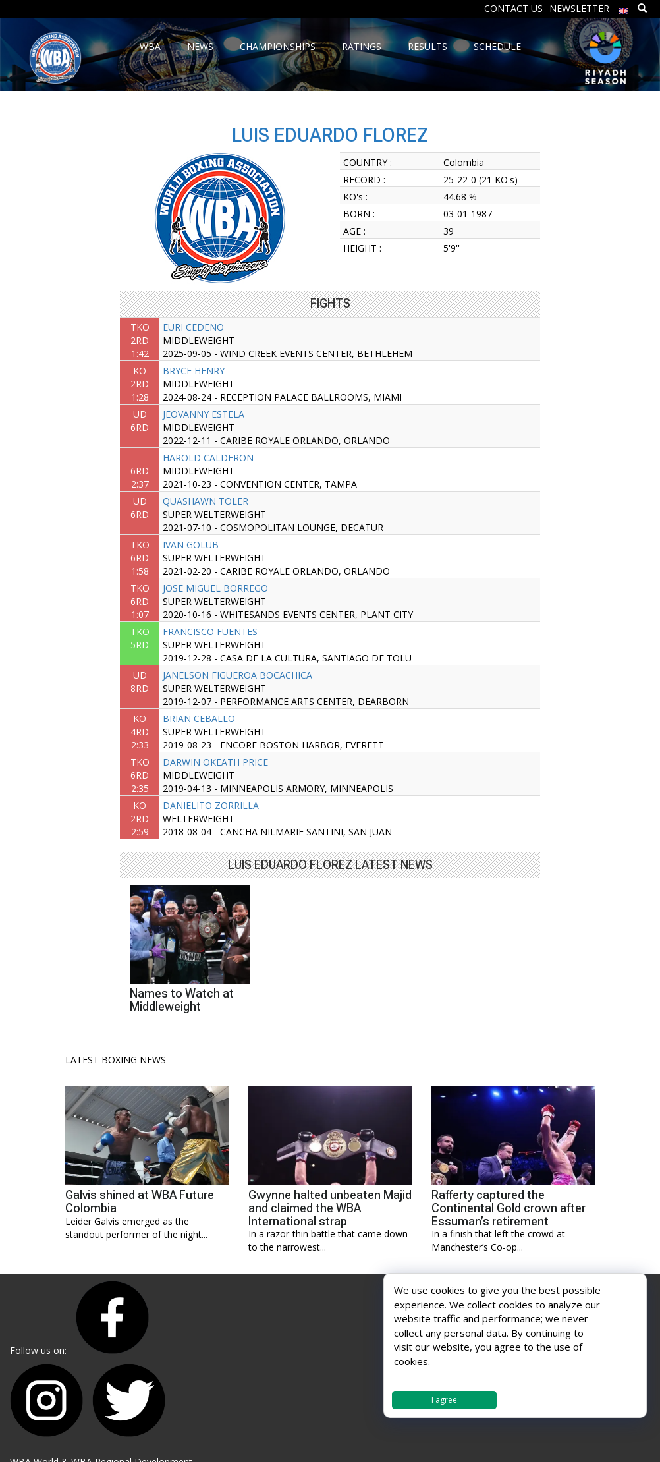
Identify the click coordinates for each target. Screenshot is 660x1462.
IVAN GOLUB (191, 544)
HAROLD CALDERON (208, 457)
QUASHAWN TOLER (205, 501)
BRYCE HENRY (194, 370)
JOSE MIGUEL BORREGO (215, 588)
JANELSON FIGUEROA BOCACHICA (237, 675)
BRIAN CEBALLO (199, 718)
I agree (444, 1399)
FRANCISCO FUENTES (210, 631)
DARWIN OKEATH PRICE (215, 762)
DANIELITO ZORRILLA (211, 805)
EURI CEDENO (193, 327)
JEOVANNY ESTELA (203, 414)
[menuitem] (624, 7)
